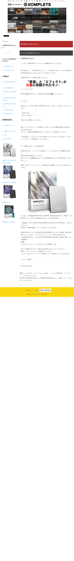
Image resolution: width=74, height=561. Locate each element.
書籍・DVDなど (9, 143)
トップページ (8, 53)
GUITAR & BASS (9, 112)
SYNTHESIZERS (9, 90)
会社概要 (27, 290)
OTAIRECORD (36, 294)
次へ (21, 285)
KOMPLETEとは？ (9, 66)
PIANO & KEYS (8, 116)
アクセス (32, 290)
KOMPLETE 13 (6, 209)
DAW (5, 140)
